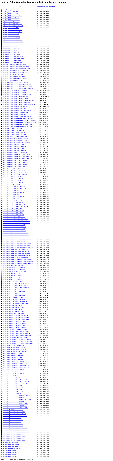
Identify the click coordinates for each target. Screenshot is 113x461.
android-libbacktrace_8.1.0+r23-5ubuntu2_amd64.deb (16, 383)
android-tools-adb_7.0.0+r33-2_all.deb (12, 80)
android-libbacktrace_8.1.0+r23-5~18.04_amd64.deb (16, 381)
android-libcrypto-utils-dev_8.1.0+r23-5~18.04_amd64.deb (17, 341)
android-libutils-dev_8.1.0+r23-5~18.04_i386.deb (15, 186)
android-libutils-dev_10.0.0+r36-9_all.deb (13, 184)
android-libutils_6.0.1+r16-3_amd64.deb (13, 182)
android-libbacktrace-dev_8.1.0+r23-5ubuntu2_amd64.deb (17, 400)
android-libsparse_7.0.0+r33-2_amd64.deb (13, 211)
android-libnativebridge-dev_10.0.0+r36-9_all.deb (15, 257)
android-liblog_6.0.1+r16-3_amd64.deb (12, 279)
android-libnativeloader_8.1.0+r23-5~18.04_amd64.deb (16, 237)
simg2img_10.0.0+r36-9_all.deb (11, 12)
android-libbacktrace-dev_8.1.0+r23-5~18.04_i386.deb (16, 396)
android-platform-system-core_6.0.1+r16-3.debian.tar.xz (17, 116)
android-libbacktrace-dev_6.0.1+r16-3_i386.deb (15, 406)
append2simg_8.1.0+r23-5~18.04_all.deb (13, 56)
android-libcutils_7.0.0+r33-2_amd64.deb (13, 307)
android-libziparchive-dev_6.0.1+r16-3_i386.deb (15, 164)
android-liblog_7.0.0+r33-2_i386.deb (12, 273)
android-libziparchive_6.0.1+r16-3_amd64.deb (14, 150)
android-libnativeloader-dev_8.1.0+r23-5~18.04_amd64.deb (18, 245)
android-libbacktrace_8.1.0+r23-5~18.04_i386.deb (15, 379)
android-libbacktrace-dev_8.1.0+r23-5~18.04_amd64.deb (17, 398)
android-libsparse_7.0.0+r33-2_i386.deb (13, 209)
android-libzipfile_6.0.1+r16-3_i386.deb (13, 128)
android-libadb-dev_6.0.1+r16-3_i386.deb (13, 438)
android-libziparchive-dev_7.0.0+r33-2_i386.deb (15, 160)
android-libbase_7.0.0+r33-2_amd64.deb (13, 355)
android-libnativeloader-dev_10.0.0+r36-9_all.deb (15, 241)
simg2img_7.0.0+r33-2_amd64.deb (11, 20)
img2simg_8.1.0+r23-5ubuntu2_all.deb (12, 32)
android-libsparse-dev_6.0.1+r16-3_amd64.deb (14, 231)
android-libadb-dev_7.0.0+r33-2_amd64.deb (14, 436)
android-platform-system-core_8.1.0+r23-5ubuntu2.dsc (16, 102)
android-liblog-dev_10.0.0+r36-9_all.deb (13, 281)
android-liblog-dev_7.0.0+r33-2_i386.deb (13, 289)
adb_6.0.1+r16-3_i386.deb (9, 454)
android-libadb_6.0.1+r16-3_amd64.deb (13, 424)
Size (47, 6)
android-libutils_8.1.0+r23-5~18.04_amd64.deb (14, 172)
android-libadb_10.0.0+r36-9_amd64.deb (13, 410)
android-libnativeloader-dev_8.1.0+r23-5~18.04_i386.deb (17, 243)
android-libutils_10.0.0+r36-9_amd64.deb (13, 168)
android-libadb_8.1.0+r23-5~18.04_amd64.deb (14, 414)
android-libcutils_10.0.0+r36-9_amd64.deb (13, 297)
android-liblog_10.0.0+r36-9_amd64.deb (13, 265)
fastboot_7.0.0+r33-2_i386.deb (10, 46)
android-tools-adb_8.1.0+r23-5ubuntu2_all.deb (14, 78)
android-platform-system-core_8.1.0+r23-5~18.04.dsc (16, 98)
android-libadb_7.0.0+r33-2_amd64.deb (13, 420)
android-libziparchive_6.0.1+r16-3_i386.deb (14, 148)
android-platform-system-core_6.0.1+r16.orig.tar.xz (15, 112)
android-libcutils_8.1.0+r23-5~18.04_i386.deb (14, 299)
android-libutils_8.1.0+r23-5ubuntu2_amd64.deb (15, 174)
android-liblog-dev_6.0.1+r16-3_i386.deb (13, 293)
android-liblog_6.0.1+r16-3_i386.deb (12, 277)
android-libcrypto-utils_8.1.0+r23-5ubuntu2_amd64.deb (17, 335)
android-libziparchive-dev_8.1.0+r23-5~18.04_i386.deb (16, 154)
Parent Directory (7, 10)
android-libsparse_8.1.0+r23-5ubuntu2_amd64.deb (15, 207)
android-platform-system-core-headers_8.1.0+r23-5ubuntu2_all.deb (19, 122)
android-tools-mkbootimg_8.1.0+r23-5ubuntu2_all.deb (16, 68)
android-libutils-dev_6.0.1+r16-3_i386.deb (13, 196)
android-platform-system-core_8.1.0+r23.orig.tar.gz (15, 96)
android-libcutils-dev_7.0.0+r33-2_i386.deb (14, 321)
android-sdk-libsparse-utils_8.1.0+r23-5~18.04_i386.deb (17, 84)
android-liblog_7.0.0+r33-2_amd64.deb (12, 275)
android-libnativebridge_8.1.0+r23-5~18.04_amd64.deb (16, 253)
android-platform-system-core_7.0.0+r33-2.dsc (14, 108)
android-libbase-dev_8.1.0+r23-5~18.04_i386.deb (15, 363)
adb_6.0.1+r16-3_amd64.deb (10, 456)
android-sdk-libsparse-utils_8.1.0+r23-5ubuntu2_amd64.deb (18, 88)
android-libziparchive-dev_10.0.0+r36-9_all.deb (15, 152)
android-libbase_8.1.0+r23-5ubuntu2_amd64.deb (15, 351)
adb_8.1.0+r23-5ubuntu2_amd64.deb (12, 448)
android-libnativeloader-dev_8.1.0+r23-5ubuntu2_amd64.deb (18, 247)
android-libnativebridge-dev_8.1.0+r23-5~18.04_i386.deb (17, 259)
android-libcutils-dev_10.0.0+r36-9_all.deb (13, 313)
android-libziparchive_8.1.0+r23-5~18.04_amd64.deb (16, 140)
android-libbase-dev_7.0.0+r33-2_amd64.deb (14, 371)
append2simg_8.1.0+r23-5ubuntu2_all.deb (13, 58)
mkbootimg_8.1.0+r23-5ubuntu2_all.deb (13, 26)
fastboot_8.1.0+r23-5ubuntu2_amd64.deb (13, 44)
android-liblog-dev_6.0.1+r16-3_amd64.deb (14, 295)
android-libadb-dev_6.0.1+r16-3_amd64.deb (14, 440)
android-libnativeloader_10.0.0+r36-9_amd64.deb (15, 233)
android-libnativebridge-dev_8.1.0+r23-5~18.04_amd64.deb (18, 261)
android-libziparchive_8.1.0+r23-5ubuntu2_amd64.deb (16, 142)
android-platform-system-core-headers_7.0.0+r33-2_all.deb (17, 124)
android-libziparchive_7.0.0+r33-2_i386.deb (14, 144)
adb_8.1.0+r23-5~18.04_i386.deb (11, 444)
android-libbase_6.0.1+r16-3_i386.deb (12, 357)
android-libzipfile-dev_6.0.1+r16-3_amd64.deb (14, 134)
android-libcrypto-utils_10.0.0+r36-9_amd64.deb (15, 329)
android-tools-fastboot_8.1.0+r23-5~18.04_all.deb (15, 70)
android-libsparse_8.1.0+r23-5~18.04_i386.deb (14, 203)
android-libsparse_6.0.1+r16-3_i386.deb (13, 213)
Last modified (41, 6)
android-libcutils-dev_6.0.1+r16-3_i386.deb (14, 325)
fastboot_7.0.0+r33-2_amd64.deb (11, 48)
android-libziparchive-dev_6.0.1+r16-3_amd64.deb (15, 166)
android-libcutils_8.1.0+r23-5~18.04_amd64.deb (15, 301)
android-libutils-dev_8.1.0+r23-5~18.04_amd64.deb (16, 188)
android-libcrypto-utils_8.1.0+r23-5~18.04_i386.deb (16, 331)
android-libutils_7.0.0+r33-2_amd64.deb (13, 178)
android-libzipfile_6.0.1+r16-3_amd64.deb (13, 130)
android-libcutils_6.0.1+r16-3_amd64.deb (13, 311)
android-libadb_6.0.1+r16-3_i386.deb (12, 422)
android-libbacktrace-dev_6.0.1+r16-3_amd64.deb (15, 408)
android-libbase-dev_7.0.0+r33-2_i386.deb (13, 369)
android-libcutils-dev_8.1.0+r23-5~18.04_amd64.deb (16, 317)
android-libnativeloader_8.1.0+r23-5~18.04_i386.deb (16, 235)
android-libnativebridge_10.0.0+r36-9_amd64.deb (15, 249)
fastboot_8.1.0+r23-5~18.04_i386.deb (12, 40)
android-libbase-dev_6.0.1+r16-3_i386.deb (13, 373)
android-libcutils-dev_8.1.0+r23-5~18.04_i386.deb (15, 315)
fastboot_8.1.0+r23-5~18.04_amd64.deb (13, 42)
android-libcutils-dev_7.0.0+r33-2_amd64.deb (14, 323)
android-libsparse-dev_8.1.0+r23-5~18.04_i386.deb (15, 219)
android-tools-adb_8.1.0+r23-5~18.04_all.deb (14, 76)
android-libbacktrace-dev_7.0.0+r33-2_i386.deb (15, 402)
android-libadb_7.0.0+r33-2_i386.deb (12, 418)
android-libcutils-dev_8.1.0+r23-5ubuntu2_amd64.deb (16, 319)
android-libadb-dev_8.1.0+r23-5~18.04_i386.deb (15, 428)
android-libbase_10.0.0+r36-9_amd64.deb (13, 345)
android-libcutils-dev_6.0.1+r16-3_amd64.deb (14, 327)
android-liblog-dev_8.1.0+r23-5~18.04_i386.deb (15, 283)
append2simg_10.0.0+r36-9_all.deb (11, 54)
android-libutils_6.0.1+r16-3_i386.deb (12, 180)
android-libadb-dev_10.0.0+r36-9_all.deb (13, 426)
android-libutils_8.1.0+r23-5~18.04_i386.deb (14, 170)
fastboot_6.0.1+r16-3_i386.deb (10, 50)
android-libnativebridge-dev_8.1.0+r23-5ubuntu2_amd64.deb (18, 263)
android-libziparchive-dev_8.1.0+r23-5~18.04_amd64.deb (17, 156)
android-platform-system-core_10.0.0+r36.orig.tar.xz (16, 90)
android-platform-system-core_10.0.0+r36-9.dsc (15, 92)
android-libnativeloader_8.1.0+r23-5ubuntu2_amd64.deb (17, 239)
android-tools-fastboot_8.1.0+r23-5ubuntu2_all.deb (15, 72)
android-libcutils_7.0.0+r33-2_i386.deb (12, 305)
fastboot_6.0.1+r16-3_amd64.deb (11, 52)
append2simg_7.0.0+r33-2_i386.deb (12, 60)
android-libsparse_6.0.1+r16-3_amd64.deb (13, 215)
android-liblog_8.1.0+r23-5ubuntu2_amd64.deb (14, 271)
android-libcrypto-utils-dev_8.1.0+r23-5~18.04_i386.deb (17, 339)
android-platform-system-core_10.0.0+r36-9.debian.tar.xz (17, 94)
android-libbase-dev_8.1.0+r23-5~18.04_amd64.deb (16, 365)
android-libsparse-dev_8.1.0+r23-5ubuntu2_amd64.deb (16, 223)
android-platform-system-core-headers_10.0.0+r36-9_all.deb (18, 118)
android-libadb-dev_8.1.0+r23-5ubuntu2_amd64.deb (16, 432)
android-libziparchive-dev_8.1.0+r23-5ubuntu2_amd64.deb (17, 158)
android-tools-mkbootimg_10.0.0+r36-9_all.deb (15, 64)
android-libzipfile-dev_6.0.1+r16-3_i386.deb (14, 132)
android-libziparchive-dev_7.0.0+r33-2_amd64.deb (15, 162)
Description (52, 6)
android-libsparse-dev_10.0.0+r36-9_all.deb (14, 217)
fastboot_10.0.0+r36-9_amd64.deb (11, 38)
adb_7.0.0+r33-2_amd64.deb (10, 452)
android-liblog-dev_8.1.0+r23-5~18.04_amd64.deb (15, 285)
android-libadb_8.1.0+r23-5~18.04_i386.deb (14, 412)
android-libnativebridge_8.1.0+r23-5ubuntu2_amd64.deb (17, 255)
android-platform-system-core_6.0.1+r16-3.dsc (14, 114)
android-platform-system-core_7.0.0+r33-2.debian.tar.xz (17, 110)
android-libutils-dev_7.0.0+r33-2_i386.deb (13, 192)
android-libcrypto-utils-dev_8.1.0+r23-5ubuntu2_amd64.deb (18, 343)
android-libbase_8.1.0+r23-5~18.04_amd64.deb (15, 349)
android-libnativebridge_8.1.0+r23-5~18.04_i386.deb (16, 251)
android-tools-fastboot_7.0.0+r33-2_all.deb (13, 74)
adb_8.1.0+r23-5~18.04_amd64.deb (12, 446)
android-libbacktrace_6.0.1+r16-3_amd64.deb (14, 391)
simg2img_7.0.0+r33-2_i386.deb (11, 18)
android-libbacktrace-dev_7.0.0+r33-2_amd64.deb (15, 404)
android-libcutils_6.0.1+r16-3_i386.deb (12, 309)
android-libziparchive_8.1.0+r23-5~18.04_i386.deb (15, 138)
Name (19, 6)
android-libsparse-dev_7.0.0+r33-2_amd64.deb (14, 227)
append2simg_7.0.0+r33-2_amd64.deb (12, 62)
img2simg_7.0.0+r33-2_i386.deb (11, 34)
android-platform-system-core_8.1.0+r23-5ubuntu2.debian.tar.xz (19, 104)
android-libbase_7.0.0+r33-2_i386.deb (12, 353)
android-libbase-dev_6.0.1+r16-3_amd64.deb (14, 375)
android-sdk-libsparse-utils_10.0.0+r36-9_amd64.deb (16, 82)
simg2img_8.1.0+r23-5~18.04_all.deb (12, 14)
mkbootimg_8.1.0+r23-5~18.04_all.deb (12, 24)
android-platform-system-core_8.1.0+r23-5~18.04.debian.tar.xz (18, 100)
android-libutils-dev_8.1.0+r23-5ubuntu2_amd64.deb (16, 190)
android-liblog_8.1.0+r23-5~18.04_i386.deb (14, 267)
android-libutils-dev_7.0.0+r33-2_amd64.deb (14, 194)
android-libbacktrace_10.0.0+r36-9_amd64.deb (14, 377)
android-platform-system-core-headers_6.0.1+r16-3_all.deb (17, 126)
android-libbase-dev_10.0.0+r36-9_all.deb (13, 361)
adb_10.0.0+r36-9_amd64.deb (10, 442)
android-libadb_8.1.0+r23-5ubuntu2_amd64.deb (15, 416)
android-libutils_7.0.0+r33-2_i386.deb (12, 176)
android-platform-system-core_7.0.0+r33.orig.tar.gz (15, 106)
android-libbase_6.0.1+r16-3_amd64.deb (13, 359)
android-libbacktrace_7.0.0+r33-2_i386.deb (13, 385)
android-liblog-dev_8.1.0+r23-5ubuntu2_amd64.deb (16, 287)
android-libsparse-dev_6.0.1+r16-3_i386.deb (14, 229)
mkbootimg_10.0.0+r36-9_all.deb (11, 22)
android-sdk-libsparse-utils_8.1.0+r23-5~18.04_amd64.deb (17, 86)
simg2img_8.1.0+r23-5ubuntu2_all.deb (12, 16)
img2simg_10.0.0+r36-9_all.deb (11, 28)
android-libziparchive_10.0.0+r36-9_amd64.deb (15, 136)
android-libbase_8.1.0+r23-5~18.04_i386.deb (14, 347)
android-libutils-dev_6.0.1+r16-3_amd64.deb (14, 198)
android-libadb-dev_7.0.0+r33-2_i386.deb (13, 434)
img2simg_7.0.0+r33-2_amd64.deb (11, 36)
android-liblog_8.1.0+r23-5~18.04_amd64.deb (14, 269)
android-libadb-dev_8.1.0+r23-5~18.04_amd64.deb (15, 430)
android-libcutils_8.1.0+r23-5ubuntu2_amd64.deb (15, 303)
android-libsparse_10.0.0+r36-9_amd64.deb (14, 201)
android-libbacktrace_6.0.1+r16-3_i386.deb (13, 389)
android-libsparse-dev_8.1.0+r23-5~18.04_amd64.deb (16, 221)
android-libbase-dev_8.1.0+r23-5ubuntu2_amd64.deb (16, 367)
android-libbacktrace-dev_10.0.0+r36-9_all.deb (14, 394)
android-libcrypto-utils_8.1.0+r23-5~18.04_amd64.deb (16, 333)
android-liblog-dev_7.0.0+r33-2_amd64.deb (14, 291)
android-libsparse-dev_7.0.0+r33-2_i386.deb (14, 225)
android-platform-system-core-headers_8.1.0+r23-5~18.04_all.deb (19, 120)
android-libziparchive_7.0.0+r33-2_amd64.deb (14, 146)
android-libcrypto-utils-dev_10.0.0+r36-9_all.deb (15, 337)
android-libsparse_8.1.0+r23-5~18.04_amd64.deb (15, 205)
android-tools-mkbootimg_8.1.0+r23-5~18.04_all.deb (16, 66)
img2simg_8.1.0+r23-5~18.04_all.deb (12, 30)
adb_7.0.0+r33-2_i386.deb (9, 450)
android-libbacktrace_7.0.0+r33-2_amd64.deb (14, 387)
